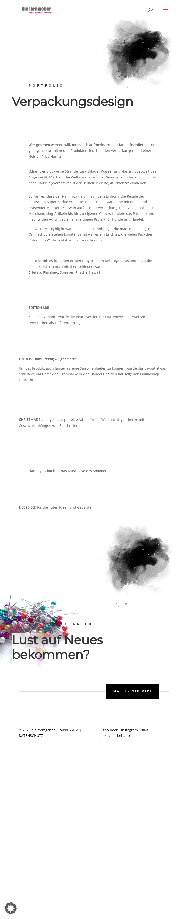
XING (145, 730)
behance (124, 735)
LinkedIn (107, 735)
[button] (10, 908)
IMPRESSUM (69, 730)
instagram (129, 730)
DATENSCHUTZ (31, 735)
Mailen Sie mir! (132, 691)
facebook (110, 730)
